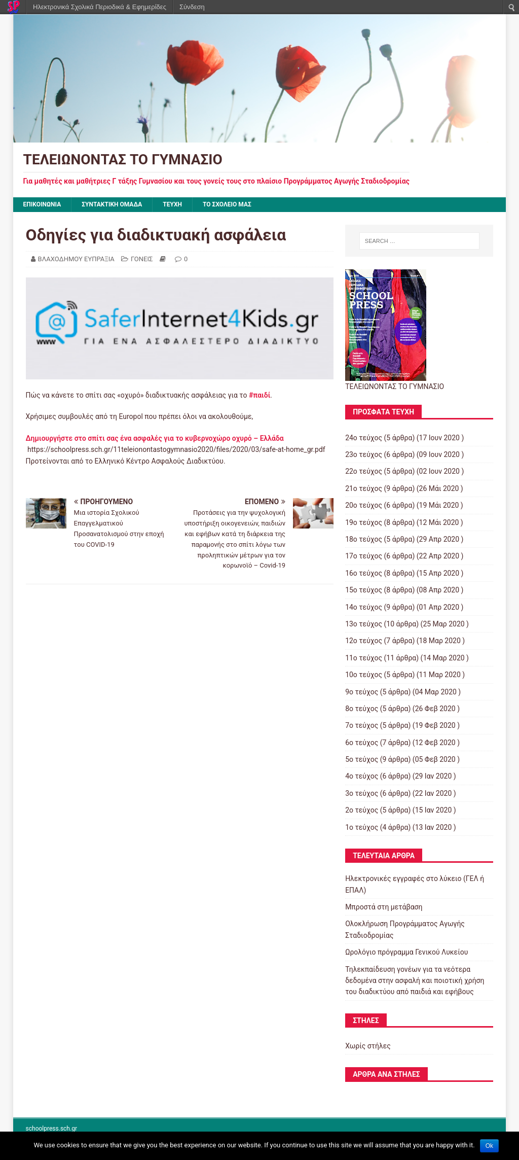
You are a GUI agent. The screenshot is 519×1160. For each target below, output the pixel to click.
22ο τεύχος (363, 471)
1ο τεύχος (361, 827)
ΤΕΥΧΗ (172, 204)
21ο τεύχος (363, 488)
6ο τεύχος (361, 743)
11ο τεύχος (363, 658)
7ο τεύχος (361, 725)
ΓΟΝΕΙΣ (142, 259)
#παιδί (259, 395)
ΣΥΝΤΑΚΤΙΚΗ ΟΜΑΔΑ (112, 204)
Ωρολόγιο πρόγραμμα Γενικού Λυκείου (406, 952)
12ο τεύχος (363, 641)
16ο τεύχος (363, 573)
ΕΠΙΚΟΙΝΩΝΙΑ (42, 204)
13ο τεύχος (363, 624)
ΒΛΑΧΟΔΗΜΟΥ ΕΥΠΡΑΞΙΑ (76, 259)
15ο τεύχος (363, 590)
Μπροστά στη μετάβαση (383, 907)
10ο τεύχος (363, 675)
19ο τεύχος (363, 522)
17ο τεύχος (363, 556)
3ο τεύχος (361, 793)
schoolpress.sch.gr (51, 1128)
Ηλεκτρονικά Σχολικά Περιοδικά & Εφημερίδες (99, 7)
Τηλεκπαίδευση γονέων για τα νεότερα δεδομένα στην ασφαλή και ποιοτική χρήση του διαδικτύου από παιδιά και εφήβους (414, 980)
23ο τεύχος (363, 454)
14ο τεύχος (363, 607)
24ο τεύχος (363, 438)
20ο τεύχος (363, 505)
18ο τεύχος (363, 539)
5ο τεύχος (361, 759)
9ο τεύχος (361, 692)
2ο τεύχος (361, 810)
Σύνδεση (192, 7)
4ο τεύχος (361, 776)
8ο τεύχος (361, 709)
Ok (489, 1145)
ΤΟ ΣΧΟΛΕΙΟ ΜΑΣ (227, 204)
